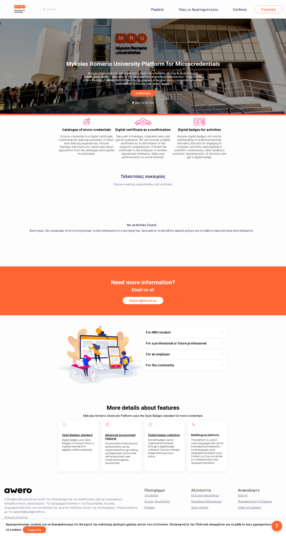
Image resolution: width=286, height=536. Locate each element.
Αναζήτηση (143, 93)
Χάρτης (243, 495)
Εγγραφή (269, 9)
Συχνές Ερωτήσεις (157, 501)
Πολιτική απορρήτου (205, 495)
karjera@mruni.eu (142, 301)
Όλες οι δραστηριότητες (198, 9)
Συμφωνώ (37, 529)
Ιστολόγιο (151, 495)
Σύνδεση (240, 9)
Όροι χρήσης (199, 507)
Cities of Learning (249, 507)
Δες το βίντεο (143, 102)
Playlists (157, 9)
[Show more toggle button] (223, 332)
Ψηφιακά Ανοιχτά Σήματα (255, 501)
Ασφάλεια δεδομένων (206, 501)
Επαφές (149, 507)
